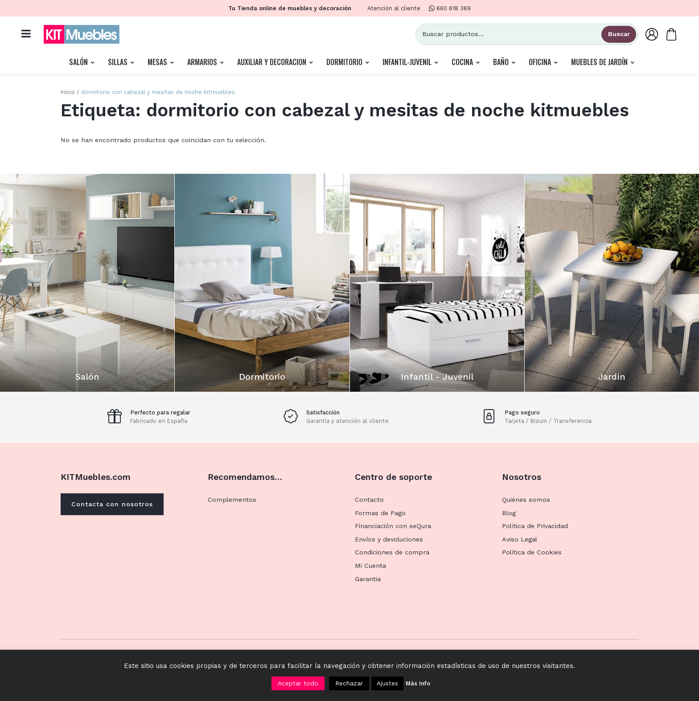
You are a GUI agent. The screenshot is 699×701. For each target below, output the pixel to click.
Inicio (68, 92)
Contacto (369, 499)
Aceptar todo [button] (298, 683)
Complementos (232, 499)
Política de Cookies (532, 552)
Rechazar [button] (349, 683)
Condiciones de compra (392, 552)
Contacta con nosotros (112, 504)
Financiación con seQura (393, 525)
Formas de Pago (380, 513)
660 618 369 (450, 8)
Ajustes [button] (387, 683)
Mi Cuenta (370, 565)
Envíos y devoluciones (389, 539)
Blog (509, 513)
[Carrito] (671, 33)
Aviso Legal (519, 539)
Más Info (418, 683)
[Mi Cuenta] (652, 33)
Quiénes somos (526, 499)
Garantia (368, 578)
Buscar (619, 33)
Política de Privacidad (535, 525)
